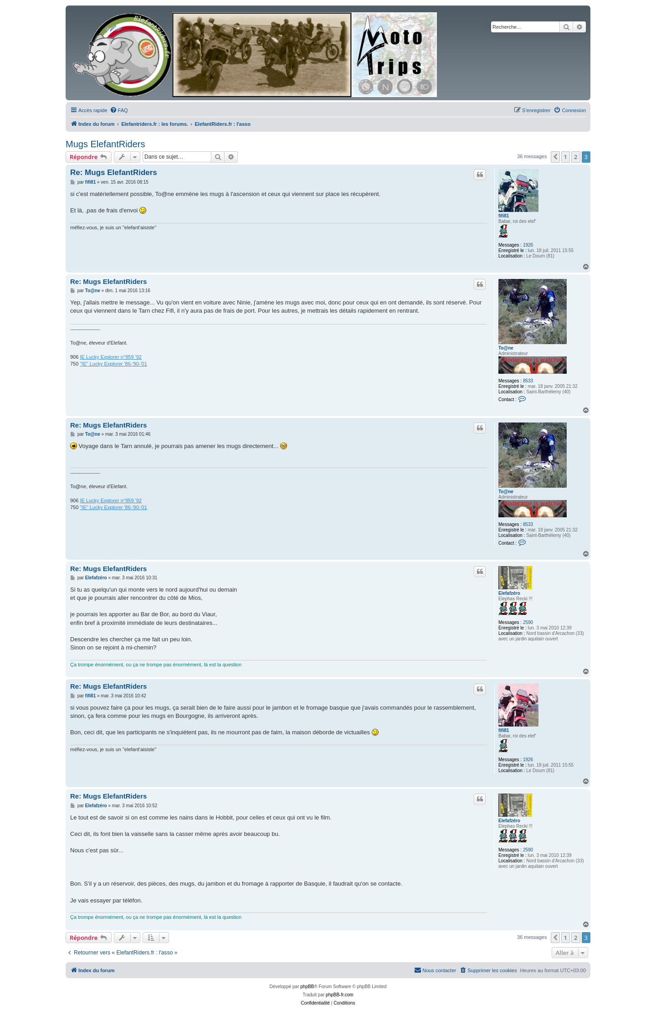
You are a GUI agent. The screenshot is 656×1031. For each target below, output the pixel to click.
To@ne (505, 348)
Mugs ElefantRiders (105, 144)
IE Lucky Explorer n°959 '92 (111, 357)
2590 (528, 622)
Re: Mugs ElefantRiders (113, 172)
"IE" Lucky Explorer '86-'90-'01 (113, 363)
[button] (555, 156)
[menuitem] (119, 110)
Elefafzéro (509, 593)
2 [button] (575, 157)
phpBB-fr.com (340, 994)
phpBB (307, 986)
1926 (528, 244)
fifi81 (503, 215)
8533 (528, 380)
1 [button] (565, 157)
